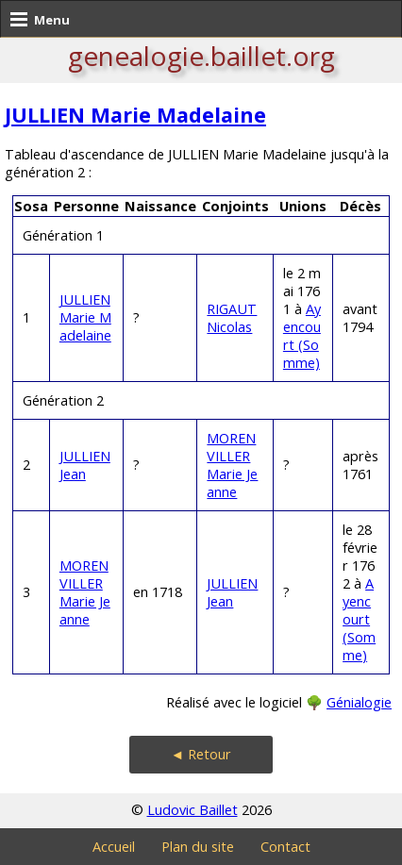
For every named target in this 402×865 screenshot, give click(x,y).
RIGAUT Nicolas (232, 318)
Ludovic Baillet (192, 810)
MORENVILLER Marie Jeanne (232, 465)
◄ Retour (201, 754)
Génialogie (359, 702)
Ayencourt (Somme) (302, 336)
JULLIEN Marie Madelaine (135, 114)
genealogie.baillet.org (201, 56)
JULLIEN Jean (84, 465)
